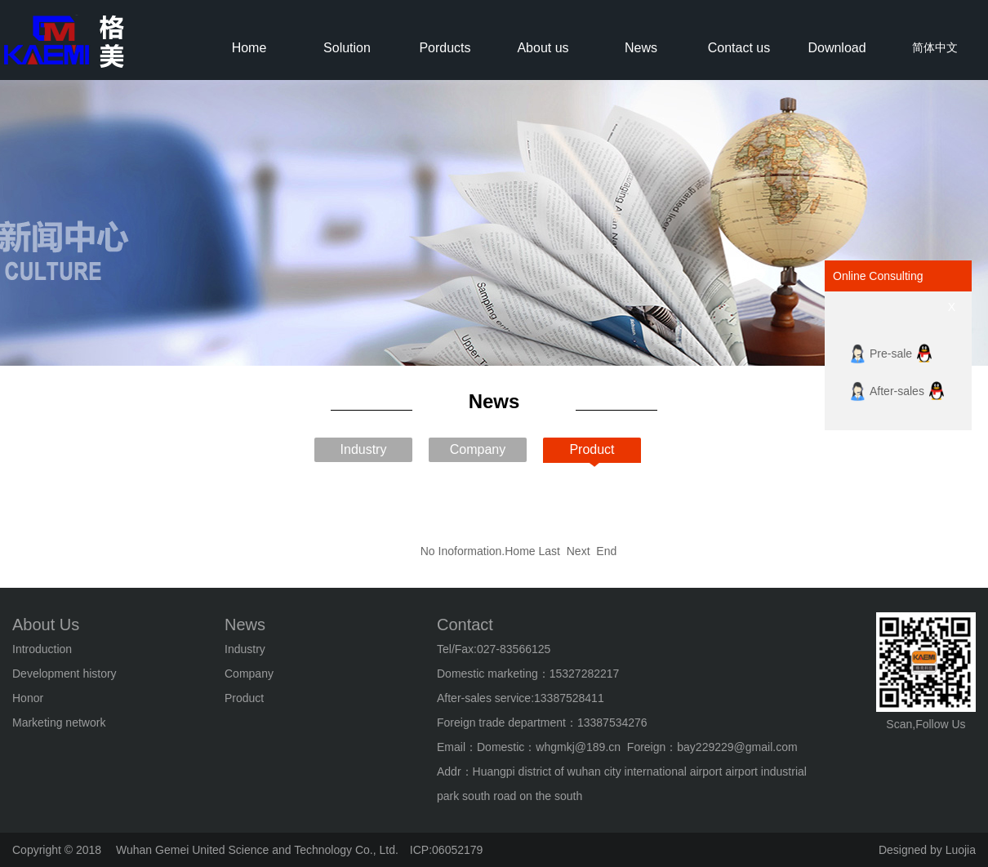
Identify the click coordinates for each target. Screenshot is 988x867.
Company (477, 449)
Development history (64, 673)
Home (249, 48)
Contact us (739, 48)
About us (542, 48)
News (641, 48)
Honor (27, 698)
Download (837, 48)
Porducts (444, 48)
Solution (347, 48)
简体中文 (935, 48)
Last (551, 551)
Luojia (961, 849)
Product (591, 449)
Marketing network (58, 722)
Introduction (42, 649)
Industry (363, 449)
